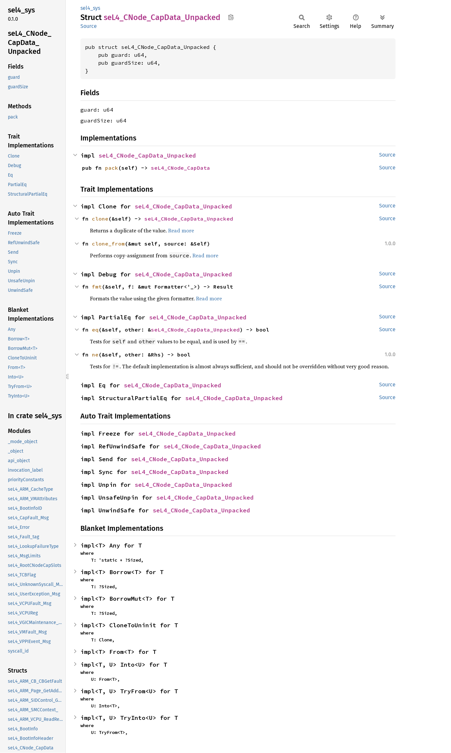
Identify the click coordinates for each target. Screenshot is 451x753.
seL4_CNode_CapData (180, 167)
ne (95, 354)
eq (95, 329)
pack (111, 167)
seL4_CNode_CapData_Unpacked (147, 155)
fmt (97, 286)
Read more (181, 230)
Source (88, 26)
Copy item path (231, 17)
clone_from (108, 243)
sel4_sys (90, 8)
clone (100, 218)
